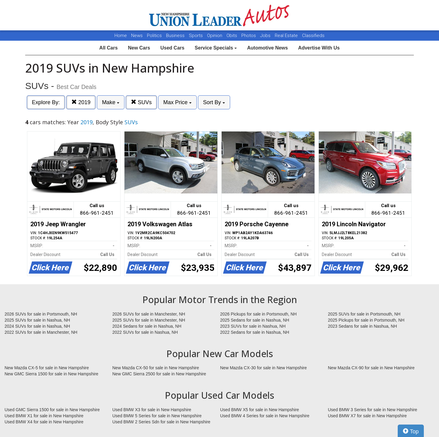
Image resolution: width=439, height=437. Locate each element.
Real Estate (287, 35)
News (137, 35)
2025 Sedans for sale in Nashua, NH (254, 320)
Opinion (215, 35)
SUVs (141, 102)
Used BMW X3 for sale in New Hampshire (151, 409)
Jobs (266, 35)
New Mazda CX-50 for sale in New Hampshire (155, 367)
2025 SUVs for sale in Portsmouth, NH (364, 314)
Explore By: (46, 102)
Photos (249, 35)
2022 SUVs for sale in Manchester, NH (41, 332)
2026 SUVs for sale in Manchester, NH (148, 314)
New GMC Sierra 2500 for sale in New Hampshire (159, 373)
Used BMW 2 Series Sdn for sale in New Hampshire (161, 421)
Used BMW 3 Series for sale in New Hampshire (372, 409)
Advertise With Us (319, 47)
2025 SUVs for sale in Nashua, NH (37, 320)
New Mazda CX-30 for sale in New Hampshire (263, 367)
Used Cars (172, 47)
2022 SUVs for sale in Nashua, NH (145, 332)
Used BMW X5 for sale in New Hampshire (259, 409)
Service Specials (216, 47)
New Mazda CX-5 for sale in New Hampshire (47, 367)
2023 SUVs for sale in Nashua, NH (253, 326)
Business (176, 35)
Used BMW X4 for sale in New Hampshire (44, 421)
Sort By (214, 102)
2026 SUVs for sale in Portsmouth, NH (41, 314)
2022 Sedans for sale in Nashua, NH (254, 332)
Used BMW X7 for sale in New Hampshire (367, 415)
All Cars (108, 47)
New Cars (139, 47)
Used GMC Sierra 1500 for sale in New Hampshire (52, 409)
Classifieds (313, 35)
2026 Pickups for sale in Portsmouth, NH (258, 314)
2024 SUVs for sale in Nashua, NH (37, 326)
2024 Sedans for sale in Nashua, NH (146, 326)
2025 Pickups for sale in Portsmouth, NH (366, 320)
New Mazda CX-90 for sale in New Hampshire (371, 367)
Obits (232, 35)
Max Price (177, 102)
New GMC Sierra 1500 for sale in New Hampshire (51, 373)
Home (120, 35)
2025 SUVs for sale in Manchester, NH (148, 320)
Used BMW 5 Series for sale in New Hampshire (157, 415)
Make (110, 102)
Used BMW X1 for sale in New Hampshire (44, 415)
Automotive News (267, 47)
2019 (80, 102)
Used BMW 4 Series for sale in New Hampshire (264, 415)
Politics (154, 35)
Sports (196, 35)
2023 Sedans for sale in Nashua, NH (362, 326)
